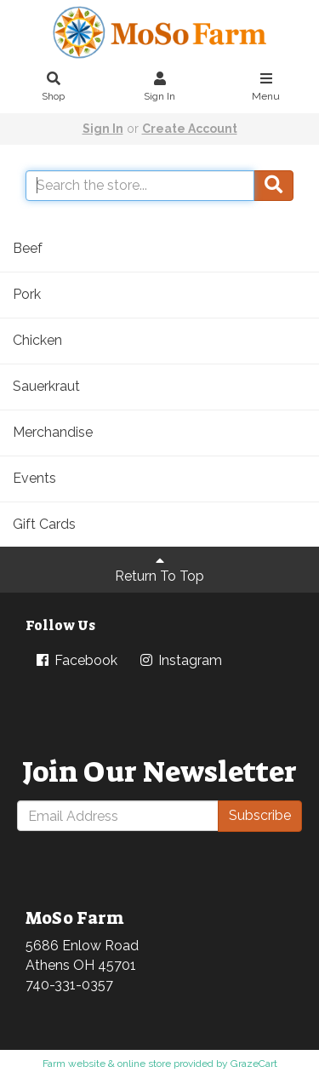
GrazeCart (254, 1063)
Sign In (160, 87)
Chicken (37, 340)
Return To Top (159, 568)
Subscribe (260, 815)
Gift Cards (44, 524)
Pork (27, 294)
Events (34, 478)
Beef (28, 248)
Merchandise (53, 432)
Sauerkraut (46, 386)
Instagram (180, 660)
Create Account (189, 128)
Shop (53, 87)
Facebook (75, 660)
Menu (266, 87)
